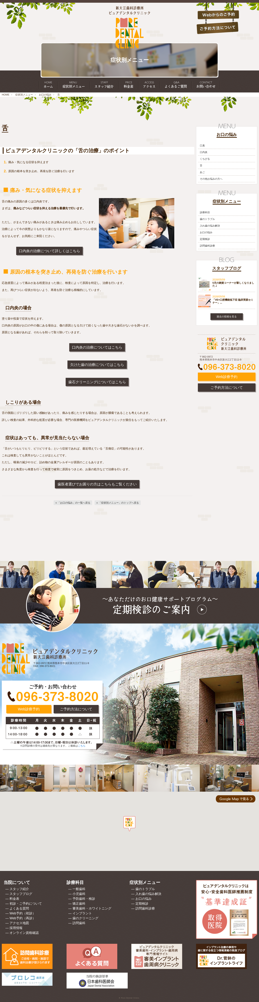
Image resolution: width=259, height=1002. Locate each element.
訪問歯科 (78, 923)
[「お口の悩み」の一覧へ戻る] (73, 502)
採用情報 (16, 928)
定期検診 (205, 239)
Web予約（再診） (23, 918)
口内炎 (203, 152)
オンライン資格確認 (24, 933)
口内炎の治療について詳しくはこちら (49, 251)
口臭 (202, 145)
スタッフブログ (21, 894)
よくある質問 (19, 908)
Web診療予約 (227, 377)
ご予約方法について (226, 388)
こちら (81, 745)
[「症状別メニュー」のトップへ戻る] (118, 502)
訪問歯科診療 (207, 245)
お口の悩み (45, 94)
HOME (5, 94)
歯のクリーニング (85, 918)
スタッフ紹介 (19, 889)
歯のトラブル (207, 219)
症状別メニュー (24, 94)
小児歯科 (78, 894)
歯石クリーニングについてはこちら (97, 382)
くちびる (205, 158)
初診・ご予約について (26, 903)
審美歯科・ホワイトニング (91, 908)
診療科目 (205, 212)
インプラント (82, 913)
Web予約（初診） (23, 913)
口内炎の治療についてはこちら (97, 347)
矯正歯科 (78, 903)
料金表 (14, 899)
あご (202, 172)
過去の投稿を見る (227, 316)
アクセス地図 (19, 923)
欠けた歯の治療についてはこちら (97, 365)
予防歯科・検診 (83, 899)
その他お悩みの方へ (211, 178)
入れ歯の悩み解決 (210, 225)
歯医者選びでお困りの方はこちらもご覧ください (97, 484)
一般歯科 (78, 889)
